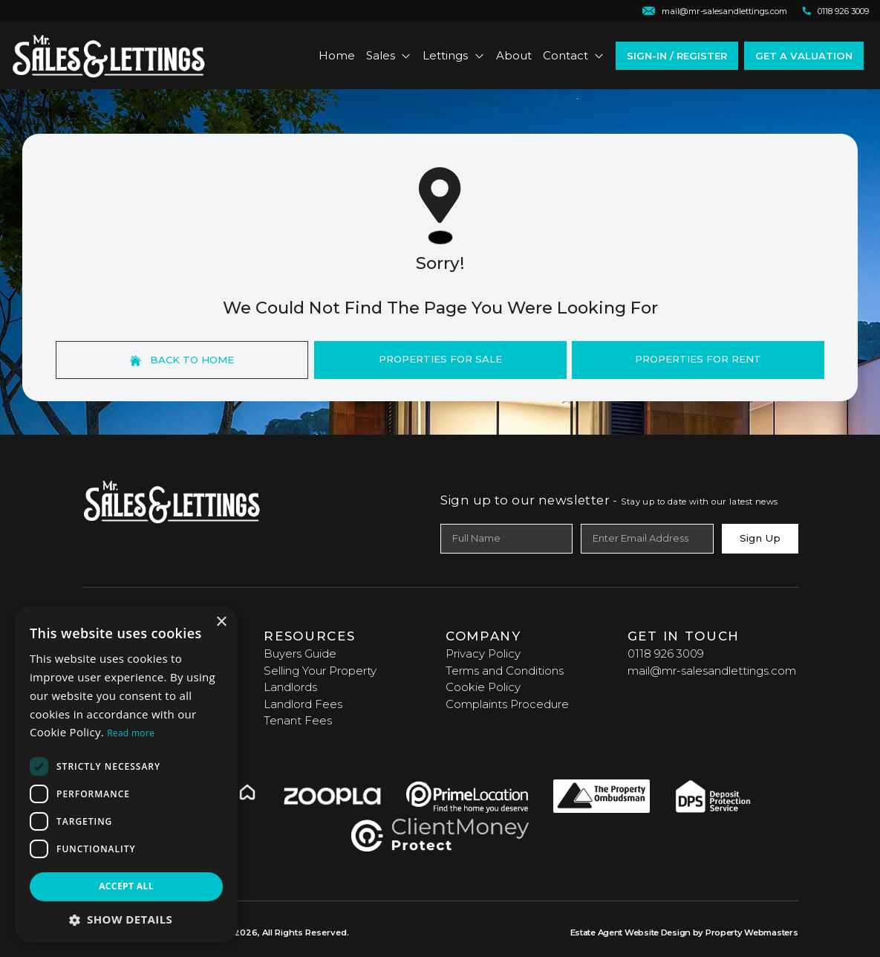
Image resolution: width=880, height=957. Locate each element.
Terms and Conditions (505, 671)
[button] (126, 919)
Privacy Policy (483, 653)
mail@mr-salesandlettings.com (712, 671)
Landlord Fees (303, 704)
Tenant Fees (298, 720)
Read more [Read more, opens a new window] (130, 733)
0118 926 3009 (666, 653)
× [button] (220, 622)
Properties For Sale (440, 359)
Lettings (454, 55)
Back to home (182, 360)
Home (337, 55)
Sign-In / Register (677, 56)
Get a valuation (804, 56)
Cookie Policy (483, 687)
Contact (574, 55)
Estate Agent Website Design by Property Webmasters (684, 932)
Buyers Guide (300, 653)
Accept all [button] (126, 886)
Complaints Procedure (507, 704)
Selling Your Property (320, 671)
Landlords (290, 687)
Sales (389, 55)
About (514, 55)
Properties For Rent (698, 359)
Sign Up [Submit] (760, 538)
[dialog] (126, 774)
